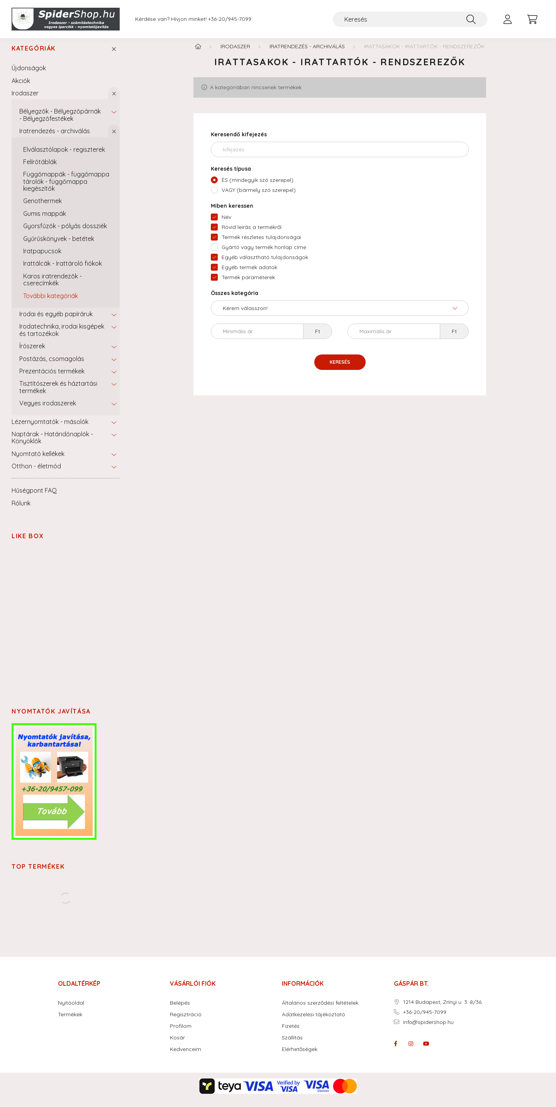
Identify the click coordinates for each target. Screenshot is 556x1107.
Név (226, 224)
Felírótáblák (40, 169)
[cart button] (532, 19)
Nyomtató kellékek (38, 461)
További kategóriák (50, 303)
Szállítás (292, 1045)
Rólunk (21, 510)
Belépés (180, 1010)
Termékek (70, 1022)
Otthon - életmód (36, 473)
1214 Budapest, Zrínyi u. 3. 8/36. (443, 1009)
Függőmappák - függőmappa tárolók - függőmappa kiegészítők (66, 189)
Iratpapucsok (42, 258)
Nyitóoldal (71, 1010)
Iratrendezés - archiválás (54, 138)
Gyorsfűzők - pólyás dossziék (65, 233)
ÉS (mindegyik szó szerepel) (257, 187)
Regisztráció (186, 1022)
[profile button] (507, 19)
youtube (426, 1051)
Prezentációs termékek (52, 378)
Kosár (177, 1045)
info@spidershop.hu (428, 1029)
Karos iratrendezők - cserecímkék (52, 287)
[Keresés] (410, 19)
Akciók (21, 88)
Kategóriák (34, 55)
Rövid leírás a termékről (251, 234)
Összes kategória (234, 300)
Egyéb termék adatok (249, 274)
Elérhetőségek (299, 1056)
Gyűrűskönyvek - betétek (58, 246)
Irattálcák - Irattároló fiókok (62, 271)
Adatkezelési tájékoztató (313, 1022)
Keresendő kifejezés (239, 141)
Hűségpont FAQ (34, 498)
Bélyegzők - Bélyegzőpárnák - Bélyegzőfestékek (60, 122)
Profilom (181, 1033)
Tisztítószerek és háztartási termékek (58, 394)
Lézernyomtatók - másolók (50, 429)
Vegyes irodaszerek (47, 410)
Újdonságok (29, 75)
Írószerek (32, 353)
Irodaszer (25, 100)
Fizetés (291, 1033)
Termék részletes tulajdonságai (261, 244)
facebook (395, 1051)
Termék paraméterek (248, 284)
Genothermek (42, 208)
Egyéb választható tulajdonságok (265, 264)
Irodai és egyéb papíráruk (56, 321)
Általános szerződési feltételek (320, 1010)
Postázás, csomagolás (51, 366)
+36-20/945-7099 (229, 19)
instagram (411, 1051)
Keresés (340, 369)
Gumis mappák (44, 221)
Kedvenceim (185, 1056)
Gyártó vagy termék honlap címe (264, 254)
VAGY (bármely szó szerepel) (259, 197)
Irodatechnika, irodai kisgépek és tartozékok (61, 337)
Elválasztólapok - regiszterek (64, 157)
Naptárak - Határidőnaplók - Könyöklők (52, 444)
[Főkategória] (198, 53)
